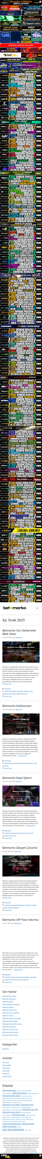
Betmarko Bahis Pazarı (9, 1010)
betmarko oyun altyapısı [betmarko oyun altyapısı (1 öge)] (26, 1112)
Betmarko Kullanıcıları (17, 706)
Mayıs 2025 (6, 1068)
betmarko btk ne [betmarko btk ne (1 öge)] (29, 1098)
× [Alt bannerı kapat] (40, 1155)
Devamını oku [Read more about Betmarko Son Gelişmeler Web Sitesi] (6, 684)
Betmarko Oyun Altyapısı (10, 1032)
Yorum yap (8, 696)
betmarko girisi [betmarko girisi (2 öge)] (27, 1104)
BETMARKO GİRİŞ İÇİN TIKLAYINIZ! (21, 45)
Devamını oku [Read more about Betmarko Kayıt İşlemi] (30, 825)
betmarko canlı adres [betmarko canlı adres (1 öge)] (16, 1100)
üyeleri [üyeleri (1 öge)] (26, 1130)
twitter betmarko (22, 694)
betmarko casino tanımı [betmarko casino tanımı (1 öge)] (7, 1102)
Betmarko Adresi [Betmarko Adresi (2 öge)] (20, 1093)
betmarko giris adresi (11, 763)
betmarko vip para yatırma (20, 980)
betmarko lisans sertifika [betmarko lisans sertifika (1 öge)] (17, 1109)
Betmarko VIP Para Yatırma (20, 920)
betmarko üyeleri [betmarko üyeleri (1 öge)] (29, 1119)
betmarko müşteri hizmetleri (14, 691)
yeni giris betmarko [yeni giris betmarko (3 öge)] (13, 1129)
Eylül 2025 (5, 1062)
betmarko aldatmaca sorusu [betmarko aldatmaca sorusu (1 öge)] (33, 1093)
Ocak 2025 (5, 1073)
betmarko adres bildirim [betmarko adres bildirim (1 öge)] (7, 1093)
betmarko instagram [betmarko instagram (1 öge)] (16, 1107)
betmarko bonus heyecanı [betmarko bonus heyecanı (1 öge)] (26, 1096)
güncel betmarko (13, 908)
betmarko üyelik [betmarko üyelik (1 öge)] (5, 1121)
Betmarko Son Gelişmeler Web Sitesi (19, 632)
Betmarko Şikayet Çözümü (19, 848)
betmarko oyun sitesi (9, 836)
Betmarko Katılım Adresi (10, 1035)
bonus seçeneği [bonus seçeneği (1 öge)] (22, 1121)
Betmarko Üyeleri (8, 1007)
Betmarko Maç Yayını (9, 1027)
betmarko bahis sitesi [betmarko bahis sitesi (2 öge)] (11, 1095)
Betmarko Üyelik (7, 1002)
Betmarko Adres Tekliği (9, 1021)
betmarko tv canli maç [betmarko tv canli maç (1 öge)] (6, 1117)
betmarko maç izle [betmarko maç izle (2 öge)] (30, 1109)
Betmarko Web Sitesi (9, 999)
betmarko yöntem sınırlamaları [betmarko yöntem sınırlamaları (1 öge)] (8, 1119)
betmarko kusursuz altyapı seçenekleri (17, 977)
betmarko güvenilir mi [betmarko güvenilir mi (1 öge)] (6, 1107)
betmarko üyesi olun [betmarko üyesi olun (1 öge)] (14, 1121)
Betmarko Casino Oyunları (10, 1013)
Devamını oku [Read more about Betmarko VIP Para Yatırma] (18, 970)
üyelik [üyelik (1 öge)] (29, 1130)
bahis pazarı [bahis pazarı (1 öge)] (19, 1090)
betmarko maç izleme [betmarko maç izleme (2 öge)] (11, 1112)
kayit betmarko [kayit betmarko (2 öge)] (28, 1123)
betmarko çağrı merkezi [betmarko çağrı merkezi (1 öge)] (20, 1119)
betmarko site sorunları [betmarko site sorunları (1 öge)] (30, 1115)
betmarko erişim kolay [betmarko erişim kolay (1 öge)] (17, 1102)
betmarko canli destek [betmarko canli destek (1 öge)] (6, 1100)
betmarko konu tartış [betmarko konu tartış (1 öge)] (6, 1109)
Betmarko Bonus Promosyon (11, 1018)
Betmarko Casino (8, 1015)
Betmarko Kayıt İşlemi (17, 778)
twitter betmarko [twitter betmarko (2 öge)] (9, 1126)
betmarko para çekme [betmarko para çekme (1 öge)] (6, 1115)
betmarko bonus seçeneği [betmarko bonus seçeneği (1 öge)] (20, 1098)
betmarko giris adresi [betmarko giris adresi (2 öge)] (11, 1104)
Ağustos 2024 (6, 1076)
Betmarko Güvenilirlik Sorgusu (12, 1024)
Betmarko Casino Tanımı (10, 1029)
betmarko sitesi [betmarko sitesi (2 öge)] (18, 1115)
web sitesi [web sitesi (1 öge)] (19, 1126)
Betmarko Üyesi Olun (9, 996)
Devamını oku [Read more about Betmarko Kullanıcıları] (22, 756)
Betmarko (8, 689)
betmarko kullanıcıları (26, 763)
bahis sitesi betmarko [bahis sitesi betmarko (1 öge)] (26, 1090)
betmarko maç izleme (26, 833)
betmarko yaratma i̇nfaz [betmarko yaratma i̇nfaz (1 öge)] (26, 1117)
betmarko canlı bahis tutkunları (15, 905)
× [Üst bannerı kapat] (40, 2)
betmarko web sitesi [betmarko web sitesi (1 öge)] (16, 1117)
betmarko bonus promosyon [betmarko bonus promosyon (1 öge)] (8, 1098)
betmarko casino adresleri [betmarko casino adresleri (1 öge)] (26, 1100)
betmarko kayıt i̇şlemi (11, 833)
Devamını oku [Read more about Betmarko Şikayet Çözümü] (6, 898)
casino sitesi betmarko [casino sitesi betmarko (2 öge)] (11, 1123)
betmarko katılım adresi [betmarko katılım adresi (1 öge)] (26, 1107)
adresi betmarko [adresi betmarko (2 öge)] (9, 1090)
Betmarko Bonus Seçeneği (10, 1004)
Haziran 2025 (6, 1065)
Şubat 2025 (6, 1071)
